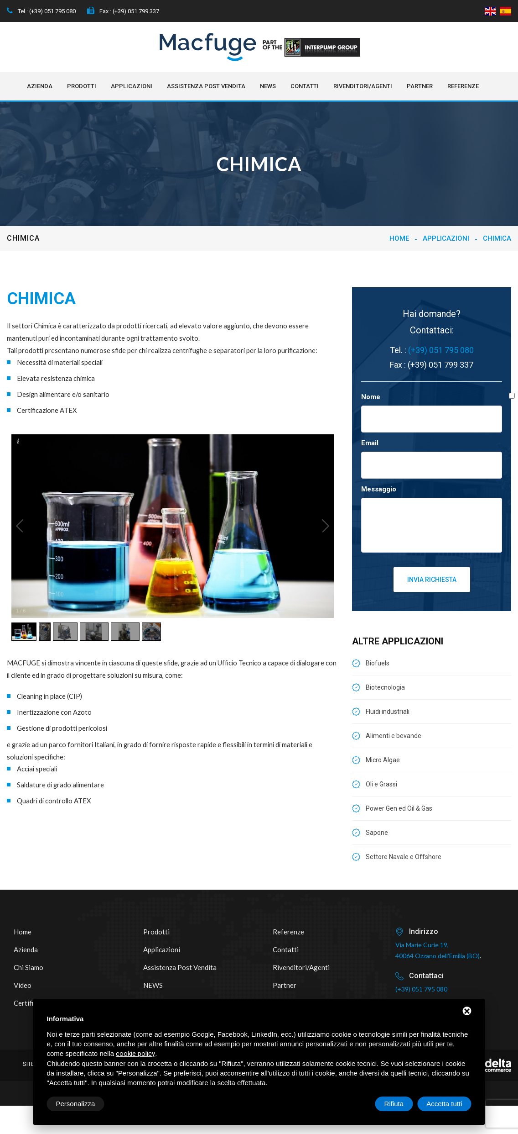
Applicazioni (131, 86)
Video (22, 985)
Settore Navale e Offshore (403, 856)
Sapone (377, 832)
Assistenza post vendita (206, 86)
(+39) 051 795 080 (441, 350)
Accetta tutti (444, 1104)
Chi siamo (28, 967)
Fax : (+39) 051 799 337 (123, 11)
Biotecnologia (385, 687)
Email (369, 443)
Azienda (39, 86)
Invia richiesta (431, 579)
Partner (420, 86)
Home (399, 238)
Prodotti (81, 86)
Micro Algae (383, 760)
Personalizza (75, 1104)
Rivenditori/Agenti (362, 86)
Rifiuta (394, 1104)
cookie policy (135, 1054)
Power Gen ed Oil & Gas (399, 808)
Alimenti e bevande (393, 735)
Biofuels (377, 663)
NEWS (268, 86)
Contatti (304, 86)
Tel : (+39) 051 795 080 (41, 11)
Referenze (463, 86)
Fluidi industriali (387, 711)
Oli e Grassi (381, 784)
